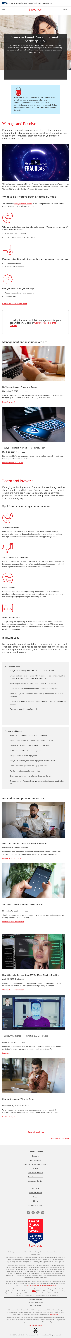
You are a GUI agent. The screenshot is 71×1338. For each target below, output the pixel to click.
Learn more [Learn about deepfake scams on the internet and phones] (7, 1053)
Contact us (35, 1156)
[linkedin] (42, 1212)
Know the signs (8, 1116)
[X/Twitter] (38, 1212)
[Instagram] (33, 1212)
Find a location (35, 1160)
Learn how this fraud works (13, 921)
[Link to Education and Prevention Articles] (35, 1132)
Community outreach (35, 1205)
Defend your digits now (11, 858)
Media (35, 1201)
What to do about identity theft (14, 303)
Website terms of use (35, 1177)
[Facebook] (28, 1212)
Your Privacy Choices (35, 1173)
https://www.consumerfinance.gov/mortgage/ (41, 1285)
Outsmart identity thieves (12, 462)
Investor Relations (35, 1193)
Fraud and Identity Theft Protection (35, 1164)
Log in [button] (65, 10)
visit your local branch (23, 203)
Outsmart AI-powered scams (13, 989)
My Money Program (35, 1325)
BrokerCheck (54, 1314)
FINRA (34, 1291)
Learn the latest (8, 402)
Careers (35, 1197)
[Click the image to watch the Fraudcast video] (35, 162)
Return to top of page (60, 1138)
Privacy (35, 1168)
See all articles (36, 1132)
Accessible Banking (35, 1181)
